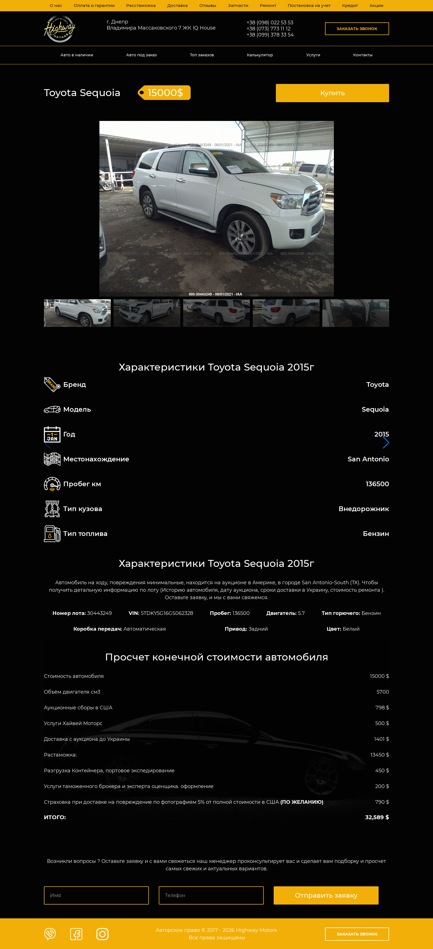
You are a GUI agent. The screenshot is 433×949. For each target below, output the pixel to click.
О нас (56, 5)
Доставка (176, 5)
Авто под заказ (141, 54)
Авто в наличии (76, 54)
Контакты (363, 54)
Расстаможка (140, 5)
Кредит (348, 5)
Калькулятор (260, 54)
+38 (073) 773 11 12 (269, 29)
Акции (375, 5)
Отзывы (206, 5)
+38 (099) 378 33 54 (270, 35)
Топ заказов (202, 54)
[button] (386, 442)
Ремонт (266, 5)
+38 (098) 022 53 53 (270, 23)
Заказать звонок (357, 28)
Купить (332, 92)
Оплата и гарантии (94, 5)
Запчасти (236, 5)
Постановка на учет (307, 5)
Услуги (313, 54)
